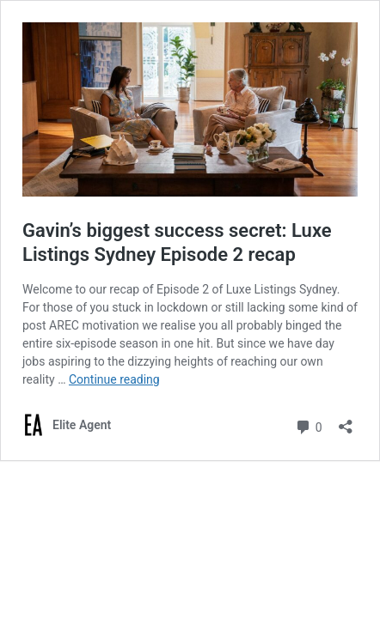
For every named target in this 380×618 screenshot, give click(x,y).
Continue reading (114, 379)
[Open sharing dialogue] (346, 421)
